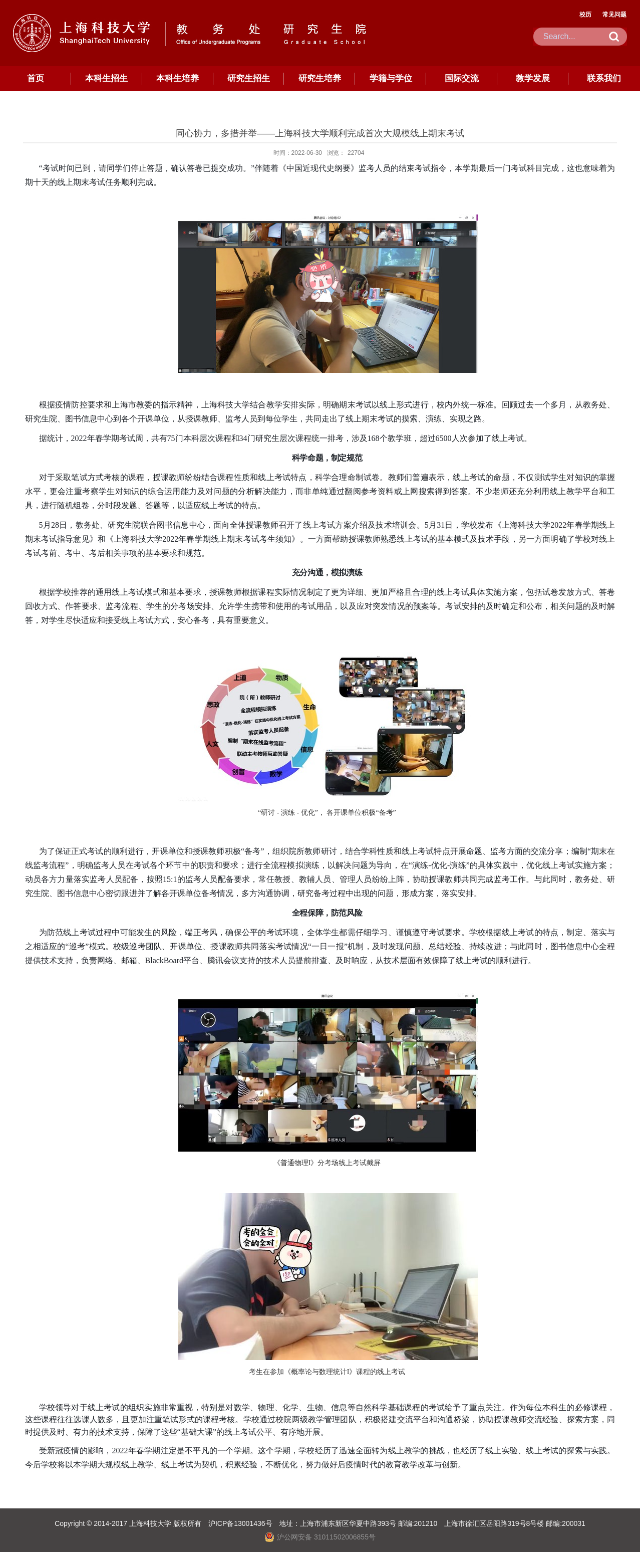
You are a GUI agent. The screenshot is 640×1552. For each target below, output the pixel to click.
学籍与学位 (391, 78)
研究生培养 (319, 78)
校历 (585, 14)
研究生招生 (248, 78)
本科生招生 (106, 78)
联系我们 (604, 78)
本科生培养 (177, 78)
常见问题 (614, 14)
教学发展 (533, 78)
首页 (35, 78)
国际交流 (462, 78)
